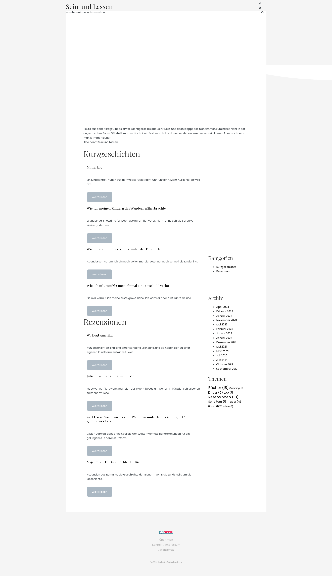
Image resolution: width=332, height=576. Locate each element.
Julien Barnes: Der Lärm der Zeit (111, 375)
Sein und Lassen (90, 6)
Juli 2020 (221, 355)
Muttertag (94, 167)
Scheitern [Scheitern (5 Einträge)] (217, 401)
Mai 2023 (222, 324)
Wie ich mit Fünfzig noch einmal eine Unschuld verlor (128, 285)
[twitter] (261, 8)
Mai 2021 (221, 346)
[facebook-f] (261, 4)
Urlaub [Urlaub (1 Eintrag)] (213, 406)
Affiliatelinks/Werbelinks (167, 562)
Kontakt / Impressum (166, 544)
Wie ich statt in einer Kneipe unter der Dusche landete (128, 249)
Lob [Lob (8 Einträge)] (229, 392)
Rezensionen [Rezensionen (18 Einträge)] (223, 396)
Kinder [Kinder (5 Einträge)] (215, 392)
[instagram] (262, 13)
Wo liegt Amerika (100, 334)
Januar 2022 (224, 337)
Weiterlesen (100, 197)
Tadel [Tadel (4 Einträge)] (234, 401)
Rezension (222, 271)
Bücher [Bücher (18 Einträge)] (218, 387)
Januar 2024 (224, 315)
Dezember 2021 (226, 342)
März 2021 (222, 351)
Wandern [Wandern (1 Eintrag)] (226, 406)
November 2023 (226, 320)
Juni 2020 (222, 359)
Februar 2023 (225, 328)
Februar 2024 (225, 311)
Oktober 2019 (225, 364)
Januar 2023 (224, 333)
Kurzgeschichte (226, 266)
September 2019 (227, 368)
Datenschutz (166, 549)
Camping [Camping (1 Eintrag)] (236, 387)
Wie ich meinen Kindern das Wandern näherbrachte (126, 208)
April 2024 (222, 306)
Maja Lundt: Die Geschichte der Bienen (116, 461)
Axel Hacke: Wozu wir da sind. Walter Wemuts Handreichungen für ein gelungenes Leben (140, 418)
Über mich (166, 539)
